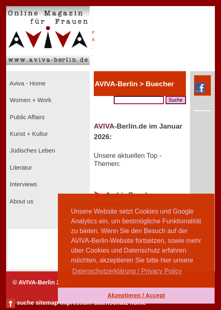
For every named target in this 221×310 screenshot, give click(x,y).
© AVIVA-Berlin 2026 (41, 282)
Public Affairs (26, 117)
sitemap (46, 302)
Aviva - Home (27, 83)
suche (25, 302)
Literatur (20, 167)
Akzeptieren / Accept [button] (136, 295)
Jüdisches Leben (31, 150)
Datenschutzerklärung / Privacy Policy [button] (127, 271)
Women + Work (29, 100)
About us (20, 201)
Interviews (22, 184)
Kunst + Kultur (28, 134)
